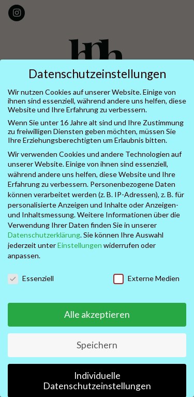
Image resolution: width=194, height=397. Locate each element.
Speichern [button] (97, 345)
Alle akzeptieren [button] (97, 314)
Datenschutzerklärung (44, 234)
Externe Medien (146, 278)
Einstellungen (79, 245)
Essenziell (31, 278)
